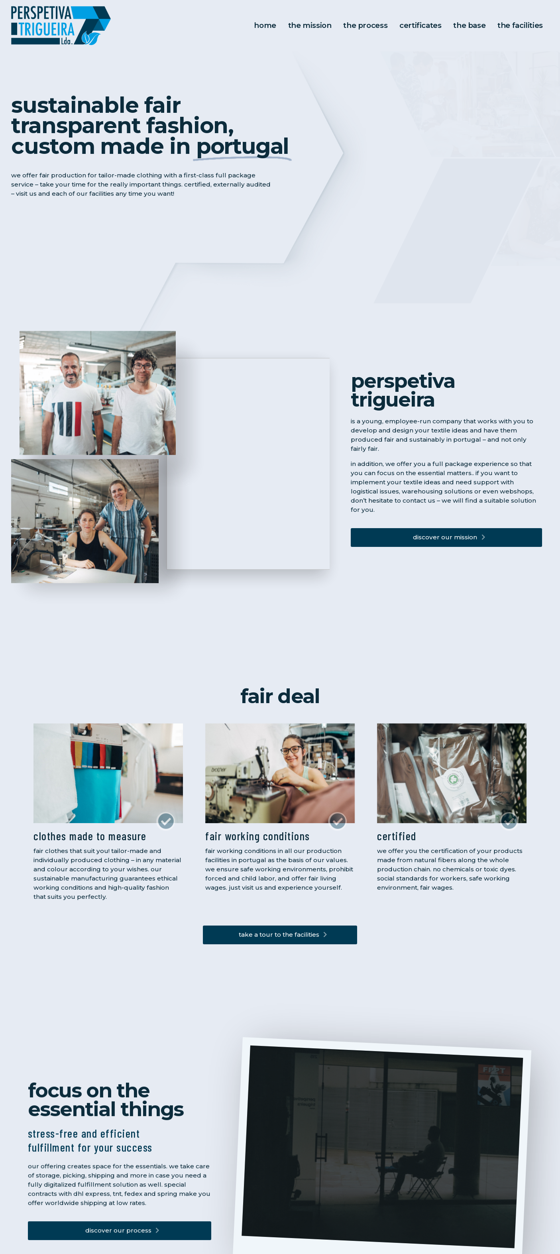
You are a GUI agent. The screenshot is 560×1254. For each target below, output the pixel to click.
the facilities (520, 25)
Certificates (423, 25)
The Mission (315, 25)
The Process (369, 25)
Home (271, 25)
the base (471, 25)
